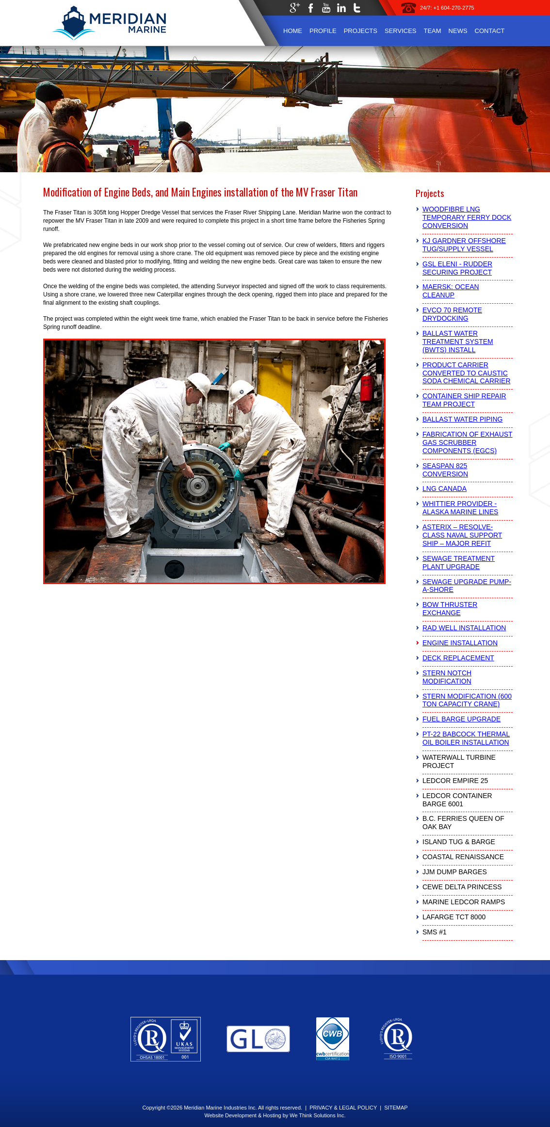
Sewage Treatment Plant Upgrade (458, 563)
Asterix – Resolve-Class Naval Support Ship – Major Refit (462, 535)
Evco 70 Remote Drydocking (452, 314)
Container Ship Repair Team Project (464, 400)
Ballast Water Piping (462, 419)
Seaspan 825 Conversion (445, 470)
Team (432, 30)
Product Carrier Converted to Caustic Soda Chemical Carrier (466, 373)
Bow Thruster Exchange (449, 609)
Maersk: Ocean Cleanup (450, 291)
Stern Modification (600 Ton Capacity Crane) (467, 700)
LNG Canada (444, 488)
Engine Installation (460, 643)
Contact (490, 30)
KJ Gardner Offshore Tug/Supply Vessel (464, 245)
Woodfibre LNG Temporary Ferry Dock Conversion (466, 217)
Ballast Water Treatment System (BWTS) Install (457, 341)
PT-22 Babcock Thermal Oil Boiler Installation (466, 738)
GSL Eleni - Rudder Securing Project (457, 268)
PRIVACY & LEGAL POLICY (343, 1108)
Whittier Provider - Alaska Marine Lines (460, 508)
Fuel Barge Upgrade (461, 719)
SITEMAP (395, 1108)
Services (401, 30)
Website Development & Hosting (242, 1115)
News (458, 30)
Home (292, 30)
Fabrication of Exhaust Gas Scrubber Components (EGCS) (467, 442)
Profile (323, 30)
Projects (360, 30)
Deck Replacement (458, 658)
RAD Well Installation (464, 628)
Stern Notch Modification (446, 677)
